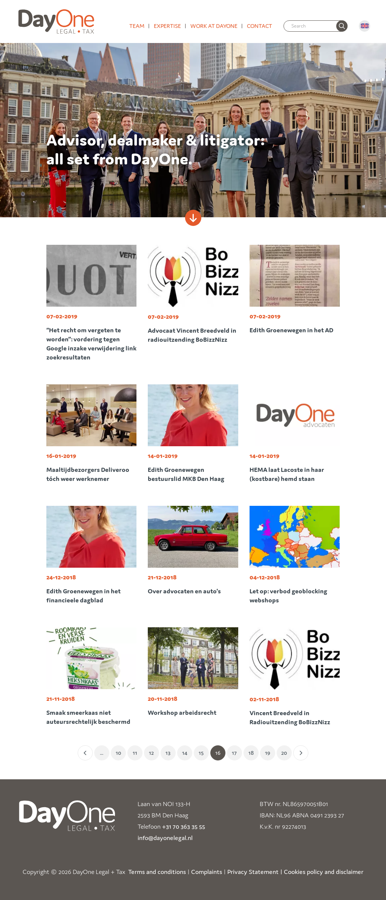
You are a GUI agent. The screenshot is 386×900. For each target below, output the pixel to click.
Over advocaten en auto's (184, 591)
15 (201, 752)
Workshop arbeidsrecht (182, 712)
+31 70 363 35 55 (183, 826)
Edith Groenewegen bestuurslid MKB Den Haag (186, 474)
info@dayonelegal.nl (165, 838)
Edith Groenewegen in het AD (291, 330)
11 (135, 752)
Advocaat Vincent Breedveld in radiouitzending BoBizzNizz (192, 335)
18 (251, 752)
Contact (259, 25)
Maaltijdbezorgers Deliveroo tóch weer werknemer (87, 474)
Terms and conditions (157, 872)
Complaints (206, 872)
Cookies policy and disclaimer (323, 872)
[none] (342, 26)
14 (184, 752)
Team (136, 25)
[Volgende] (300, 752)
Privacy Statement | (254, 872)
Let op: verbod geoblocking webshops (288, 595)
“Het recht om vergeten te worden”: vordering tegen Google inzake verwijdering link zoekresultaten (91, 343)
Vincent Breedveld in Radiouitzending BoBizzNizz (290, 717)
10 (118, 752)
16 (218, 752)
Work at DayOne (213, 25)
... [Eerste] (101, 752)
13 (167, 752)
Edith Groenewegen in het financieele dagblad (83, 595)
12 (151, 752)
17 (234, 752)
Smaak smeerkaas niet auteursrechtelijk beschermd (88, 717)
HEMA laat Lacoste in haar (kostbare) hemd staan (287, 474)
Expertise (167, 25)
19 (267, 752)
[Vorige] (85, 752)
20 (284, 752)
